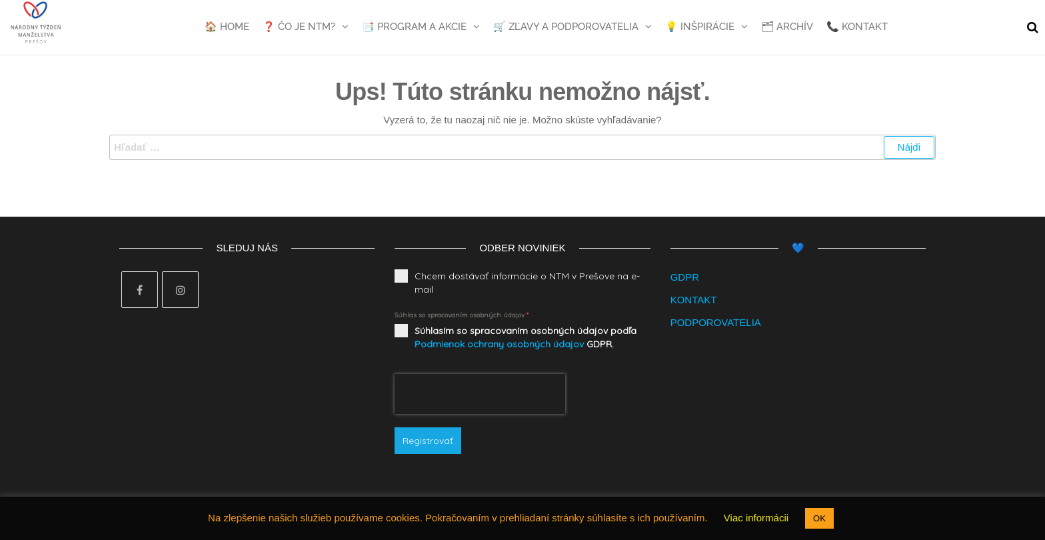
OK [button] (819, 518)
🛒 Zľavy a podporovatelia (565, 27)
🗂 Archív (787, 27)
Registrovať (428, 441)
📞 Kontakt (857, 27)
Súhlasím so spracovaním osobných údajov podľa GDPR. (525, 337)
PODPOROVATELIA (715, 322)
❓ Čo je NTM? (299, 27)
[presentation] (480, 394)
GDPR (684, 277)
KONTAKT (693, 299)
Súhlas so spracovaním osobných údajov (461, 315)
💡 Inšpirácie (699, 27)
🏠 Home (227, 27)
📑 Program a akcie (414, 27)
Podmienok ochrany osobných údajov (499, 344)
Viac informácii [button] (756, 517)
